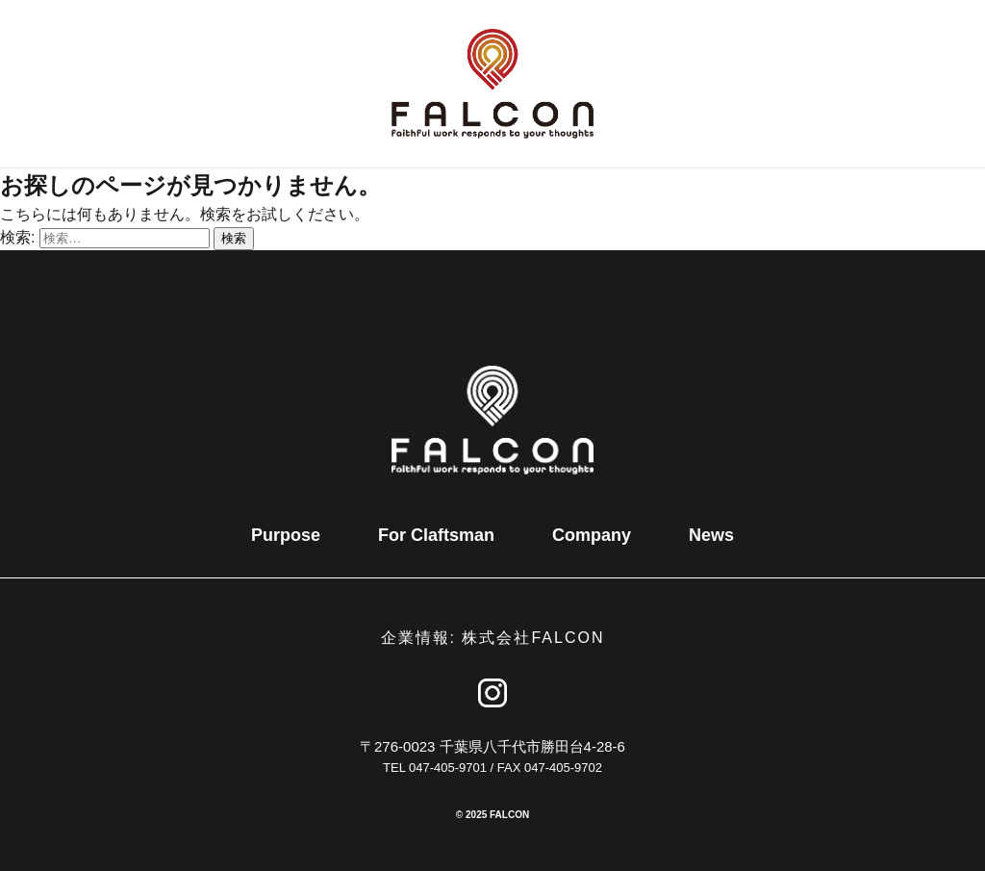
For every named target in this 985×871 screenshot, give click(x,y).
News (711, 535)
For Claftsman (436, 535)
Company (591, 535)
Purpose (285, 535)
